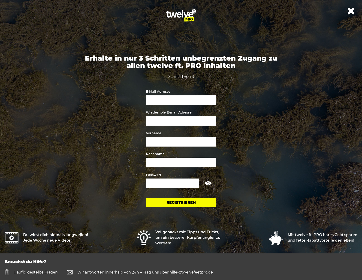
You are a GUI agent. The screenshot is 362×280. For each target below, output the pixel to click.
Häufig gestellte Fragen (36, 272)
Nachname (155, 154)
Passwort (153, 175)
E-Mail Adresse (158, 91)
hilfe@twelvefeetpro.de (191, 272)
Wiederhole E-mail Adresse (169, 112)
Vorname (153, 133)
